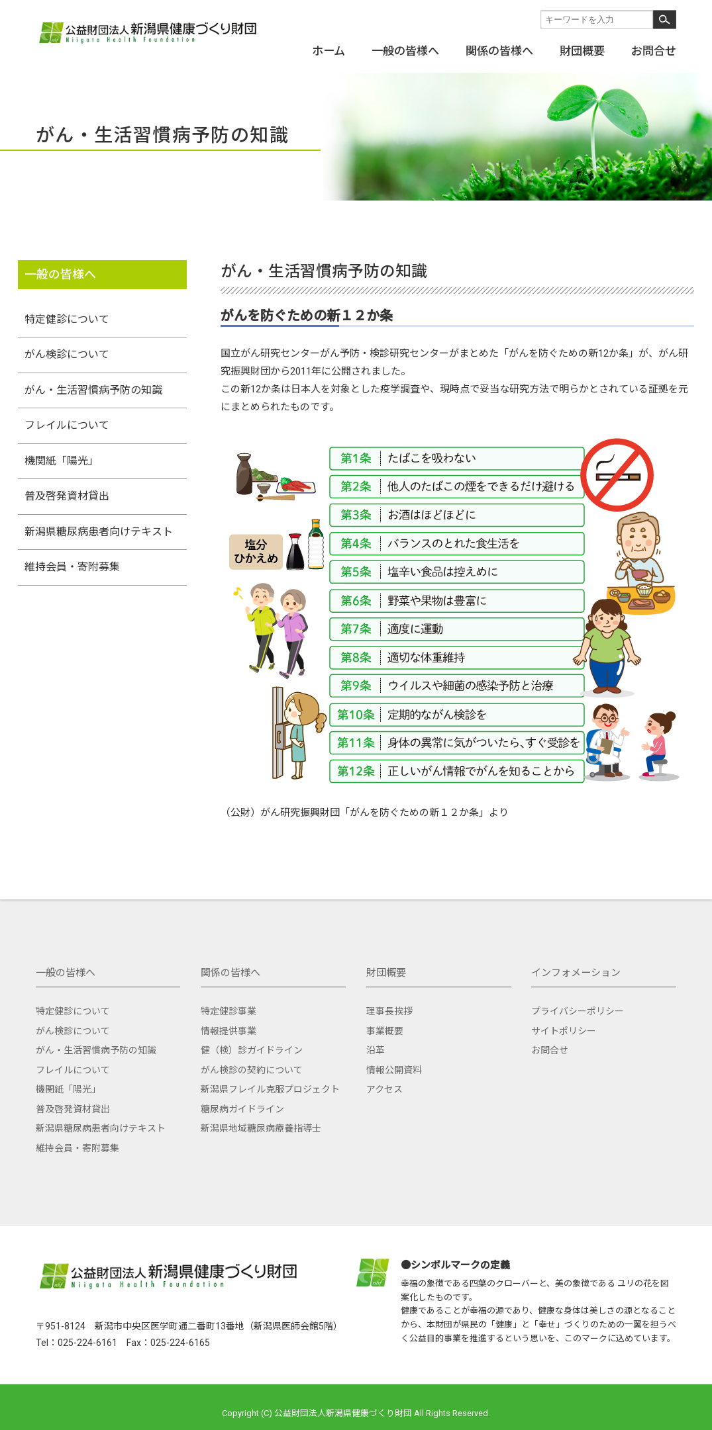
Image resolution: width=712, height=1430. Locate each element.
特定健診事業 (228, 1011)
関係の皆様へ (499, 50)
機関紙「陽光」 (62, 461)
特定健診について (67, 319)
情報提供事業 (228, 1031)
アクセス (384, 1089)
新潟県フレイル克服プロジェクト (270, 1089)
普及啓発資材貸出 (67, 496)
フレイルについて (67, 425)
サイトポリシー (563, 1031)
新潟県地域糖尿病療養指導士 (261, 1128)
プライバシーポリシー (577, 1011)
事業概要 (384, 1031)
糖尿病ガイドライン (242, 1109)
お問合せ (653, 50)
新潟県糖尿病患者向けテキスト (99, 531)
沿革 (375, 1050)
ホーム (328, 50)
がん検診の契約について (252, 1070)
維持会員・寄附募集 (72, 566)
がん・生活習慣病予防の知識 (93, 390)
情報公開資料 (394, 1070)
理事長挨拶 (389, 1011)
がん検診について (67, 354)
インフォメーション (576, 973)
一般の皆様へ (405, 50)
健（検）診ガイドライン (252, 1050)
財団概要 (582, 50)
